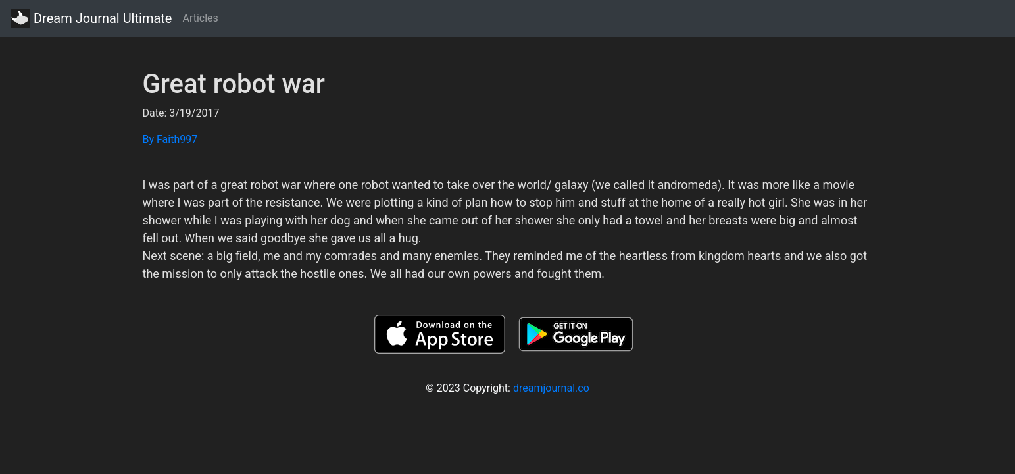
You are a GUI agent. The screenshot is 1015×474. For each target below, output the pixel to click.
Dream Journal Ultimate (91, 18)
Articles (200, 18)
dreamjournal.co (551, 388)
